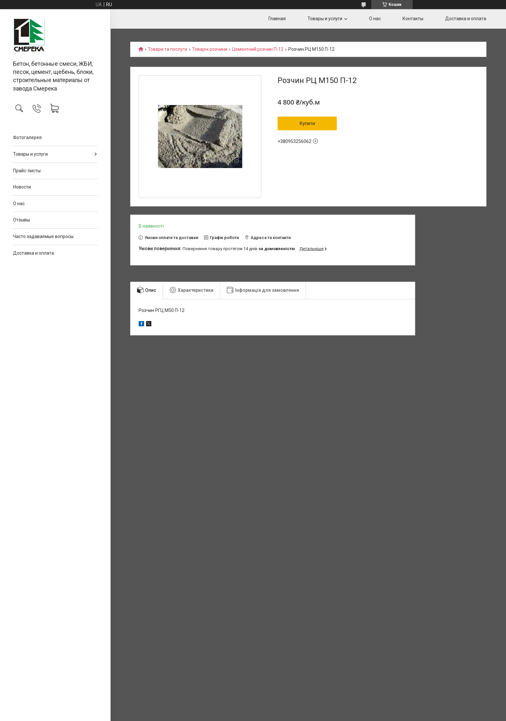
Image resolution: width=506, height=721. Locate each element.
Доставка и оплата (33, 253)
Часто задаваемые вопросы (43, 236)
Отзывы (21, 219)
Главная (277, 18)
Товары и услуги (30, 154)
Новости (22, 187)
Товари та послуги (167, 49)
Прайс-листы (27, 170)
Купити (307, 123)
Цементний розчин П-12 (257, 49)
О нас (19, 203)
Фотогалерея (27, 137)
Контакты (413, 18)
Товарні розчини (209, 49)
